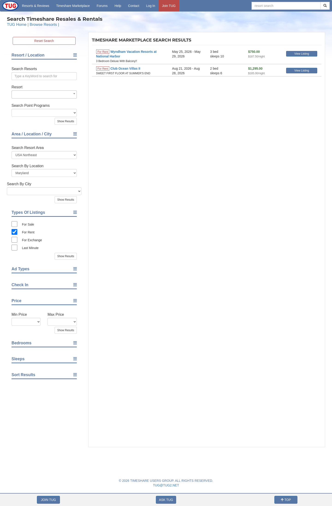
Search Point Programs (31, 105)
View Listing (301, 53)
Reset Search (44, 41)
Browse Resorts (43, 24)
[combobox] (44, 94)
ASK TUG (166, 500)
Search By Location (28, 166)
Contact (133, 6)
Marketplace (73, 6)
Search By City (19, 184)
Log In (150, 6)
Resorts (35, 6)
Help (118, 6)
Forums (102, 6)
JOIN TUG (48, 500)
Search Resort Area (28, 148)
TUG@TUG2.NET (166, 485)
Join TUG (169, 6)
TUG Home (17, 24)
